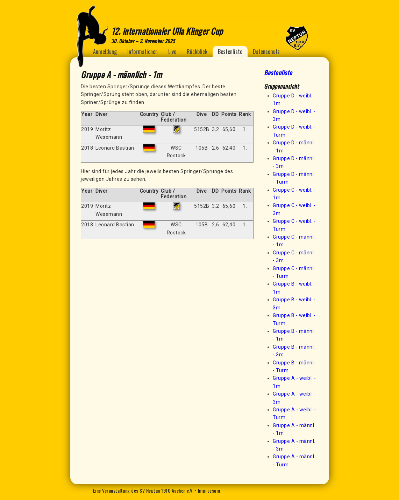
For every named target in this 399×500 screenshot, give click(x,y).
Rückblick (197, 51)
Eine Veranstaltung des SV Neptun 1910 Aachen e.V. (143, 490)
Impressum (209, 490)
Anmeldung (105, 51)
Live (172, 51)
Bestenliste (230, 51)
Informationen (142, 51)
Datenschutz (266, 51)
